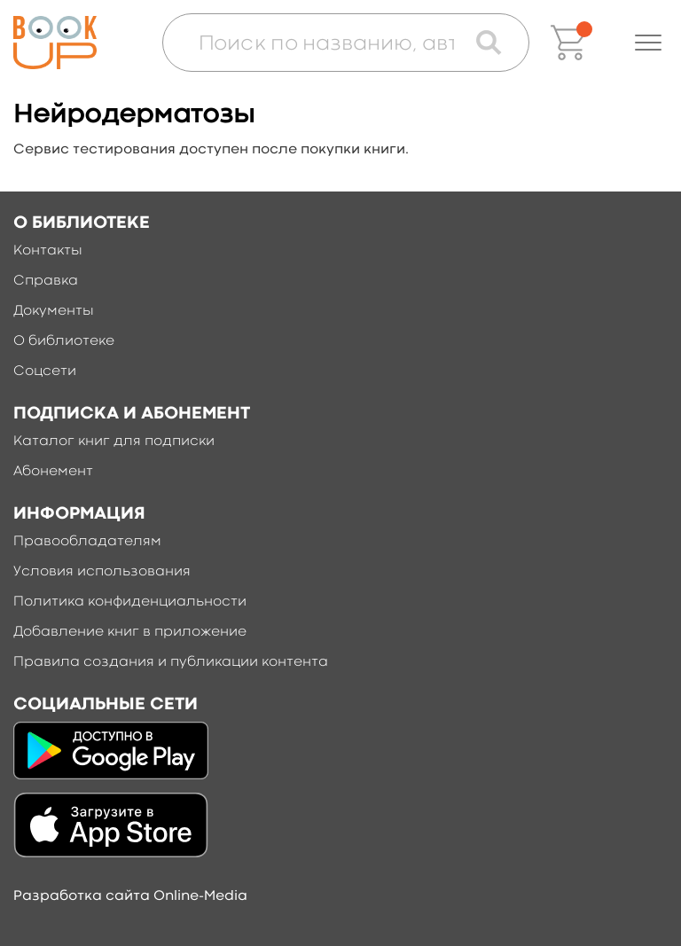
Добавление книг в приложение (130, 632)
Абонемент (53, 471)
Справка (45, 281)
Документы (53, 311)
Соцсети (44, 371)
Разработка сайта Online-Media (130, 896)
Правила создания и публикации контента (170, 662)
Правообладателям (87, 542)
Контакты (47, 251)
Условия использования (102, 572)
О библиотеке (63, 341)
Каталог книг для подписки (114, 441)
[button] (648, 42)
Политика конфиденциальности (130, 602)
